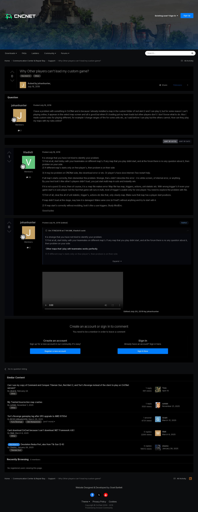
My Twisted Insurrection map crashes (24, 402)
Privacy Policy (99, 501)
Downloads (11, 53)
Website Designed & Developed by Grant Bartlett (99, 487)
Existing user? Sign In (166, 16)
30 (28, 177)
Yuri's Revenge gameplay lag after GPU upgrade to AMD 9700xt (37, 416)
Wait (12, 433)
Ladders (35, 53)
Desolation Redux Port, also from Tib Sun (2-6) (42, 444)
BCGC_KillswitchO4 (18, 419)
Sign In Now (143, 351)
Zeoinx (13, 447)
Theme (85, 501)
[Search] (160, 53)
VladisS (28, 152)
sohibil (13, 405)
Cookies (113, 501)
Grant (164, 418)
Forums (65, 53)
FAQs (24, 53)
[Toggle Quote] (46, 230)
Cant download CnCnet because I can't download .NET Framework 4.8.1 (40, 430)
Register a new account (55, 351)
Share (163, 85)
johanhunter (44, 83)
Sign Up (187, 15)
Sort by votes (170, 141)
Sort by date (184, 141)
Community (50, 53)
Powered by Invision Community (99, 508)
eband (13, 391)
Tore (164, 388)
